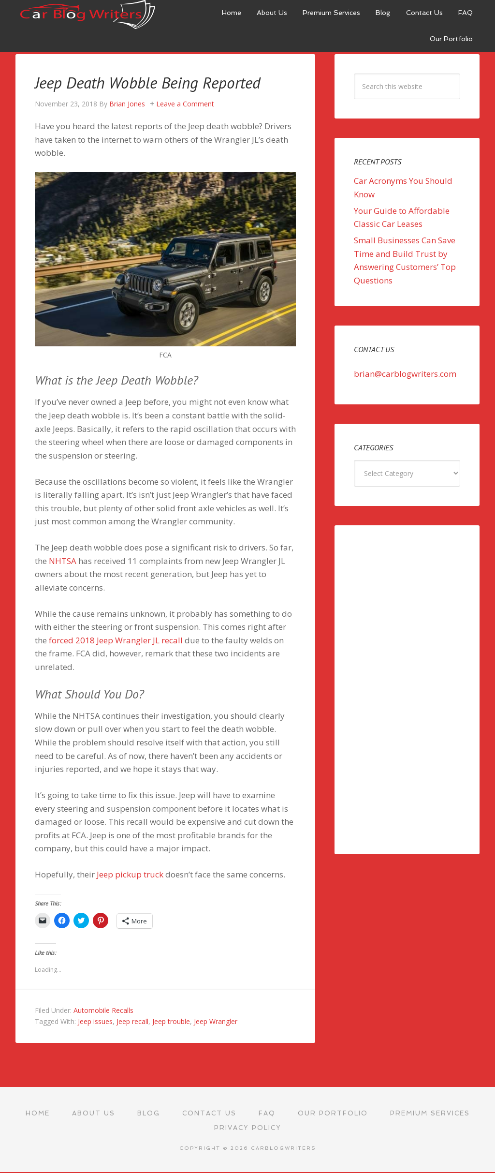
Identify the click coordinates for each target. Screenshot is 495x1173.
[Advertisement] (407, 690)
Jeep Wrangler (215, 1021)
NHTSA (62, 560)
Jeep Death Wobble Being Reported (158, 82)
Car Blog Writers (87, 14)
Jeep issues (95, 1021)
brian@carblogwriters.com (405, 373)
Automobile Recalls (103, 1010)
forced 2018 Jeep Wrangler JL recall (116, 640)
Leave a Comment (185, 103)
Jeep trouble (171, 1021)
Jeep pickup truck (130, 874)
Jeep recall (132, 1021)
